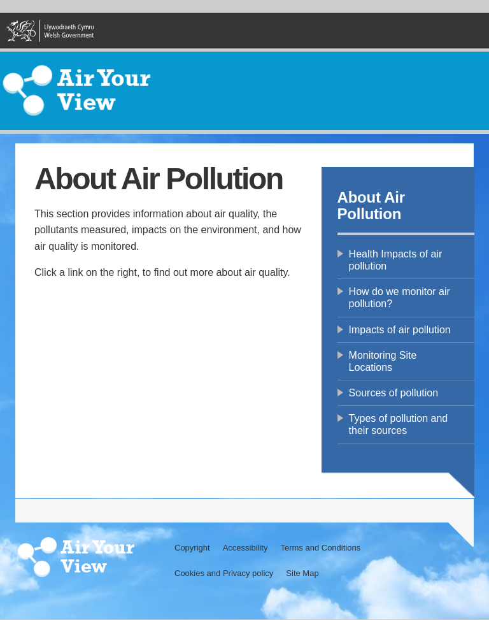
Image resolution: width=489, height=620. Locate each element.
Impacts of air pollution (400, 329)
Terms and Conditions (320, 547)
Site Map (302, 573)
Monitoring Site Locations (383, 361)
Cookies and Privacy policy (223, 573)
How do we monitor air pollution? (399, 297)
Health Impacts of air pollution (396, 260)
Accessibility (245, 547)
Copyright (192, 547)
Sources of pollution (394, 392)
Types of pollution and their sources (398, 424)
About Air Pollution (371, 205)
